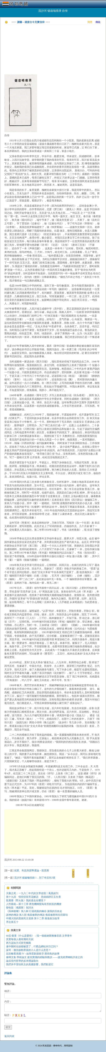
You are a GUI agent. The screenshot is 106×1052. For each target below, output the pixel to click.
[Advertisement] (55, 49)
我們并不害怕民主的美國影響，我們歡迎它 (29, 964)
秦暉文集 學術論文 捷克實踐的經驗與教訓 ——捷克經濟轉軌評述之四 (44, 957)
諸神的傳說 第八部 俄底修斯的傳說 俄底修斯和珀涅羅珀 (37, 914)
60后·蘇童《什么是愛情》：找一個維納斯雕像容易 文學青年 (39, 935)
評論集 (8, 973)
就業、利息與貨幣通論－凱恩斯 (31, 870)
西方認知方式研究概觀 (18, 943)
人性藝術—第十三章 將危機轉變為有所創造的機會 (33, 904)
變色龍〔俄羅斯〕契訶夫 (19, 907)
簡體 (89, 22)
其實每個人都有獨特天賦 (19, 939)
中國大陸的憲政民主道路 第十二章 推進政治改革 (33, 918)
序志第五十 (12, 922)
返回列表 (9, 1036)
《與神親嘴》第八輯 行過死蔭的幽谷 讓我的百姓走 (34, 911)
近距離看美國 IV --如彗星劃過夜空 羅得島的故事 (32, 953)
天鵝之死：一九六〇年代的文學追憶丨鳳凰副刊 (32, 893)
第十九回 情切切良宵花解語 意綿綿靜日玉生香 (33, 897)
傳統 (97, 22)
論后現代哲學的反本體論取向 (22, 960)
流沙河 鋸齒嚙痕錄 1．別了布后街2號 (34, 877)
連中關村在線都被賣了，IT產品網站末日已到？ (32, 946)
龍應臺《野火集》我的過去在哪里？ (26, 900)
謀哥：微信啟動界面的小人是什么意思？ (28, 950)
